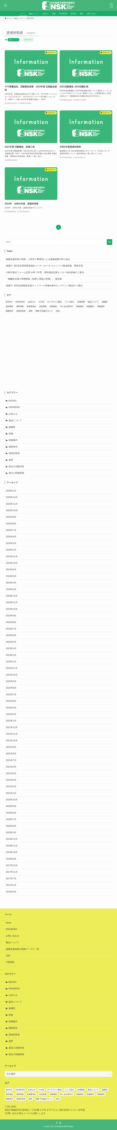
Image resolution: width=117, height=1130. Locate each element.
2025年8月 (11, 523)
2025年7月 (11, 530)
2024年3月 (11, 583)
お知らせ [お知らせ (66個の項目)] (31, 302)
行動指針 (10, 962)
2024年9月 (11, 569)
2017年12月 (12, 865)
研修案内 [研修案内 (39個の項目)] (90, 306)
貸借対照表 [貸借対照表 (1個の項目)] (20, 311)
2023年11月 (12, 602)
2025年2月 (11, 550)
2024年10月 (12, 563)
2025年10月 (12, 510)
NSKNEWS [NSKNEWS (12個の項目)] (20, 302)
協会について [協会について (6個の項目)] (93, 302)
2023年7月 (11, 629)
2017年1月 (11, 885)
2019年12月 (12, 839)
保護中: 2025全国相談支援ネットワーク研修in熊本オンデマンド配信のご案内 (44, 285)
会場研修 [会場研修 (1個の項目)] (81, 302)
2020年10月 (12, 799)
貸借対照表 (14, 453)
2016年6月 (11, 892)
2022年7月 (11, 694)
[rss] (60, 1123)
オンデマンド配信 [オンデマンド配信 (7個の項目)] (54, 302)
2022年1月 (11, 721)
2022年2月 (11, 714)
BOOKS (12, 401)
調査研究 (13, 447)
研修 (11, 433)
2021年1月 (11, 793)
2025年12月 (12, 497)
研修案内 (13, 440)
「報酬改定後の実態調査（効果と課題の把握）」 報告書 (34, 279)
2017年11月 (12, 872)
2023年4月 (11, 648)
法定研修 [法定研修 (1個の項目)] (42, 306)
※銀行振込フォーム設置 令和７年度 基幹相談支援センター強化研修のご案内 (45, 272)
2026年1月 (11, 491)
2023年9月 (11, 615)
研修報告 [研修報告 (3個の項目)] (79, 306)
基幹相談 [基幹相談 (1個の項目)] (9, 306)
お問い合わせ (12, 936)
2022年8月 (11, 688)
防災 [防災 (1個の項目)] (58, 311)
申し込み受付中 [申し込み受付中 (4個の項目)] (66, 306)
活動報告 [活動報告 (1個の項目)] (53, 306)
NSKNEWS (14, 407)
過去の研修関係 (16, 473)
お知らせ (13, 414)
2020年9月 (11, 806)
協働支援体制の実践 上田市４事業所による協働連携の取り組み (38, 259)
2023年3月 (11, 655)
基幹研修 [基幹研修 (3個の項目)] (20, 306)
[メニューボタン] (5, 5)
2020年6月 (11, 826)
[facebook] (57, 1123)
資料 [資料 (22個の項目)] (30, 311)
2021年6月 (11, 767)
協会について (13, 40)
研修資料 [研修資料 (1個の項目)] (101, 306)
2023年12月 (12, 596)
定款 (8, 955)
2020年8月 (11, 813)
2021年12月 (12, 727)
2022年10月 (12, 675)
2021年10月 (12, 740)
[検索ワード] (58, 242)
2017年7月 (11, 878)
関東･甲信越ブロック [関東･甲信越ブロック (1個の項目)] (44, 311)
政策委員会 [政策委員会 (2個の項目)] (31, 306)
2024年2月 (11, 589)
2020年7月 (11, 819)
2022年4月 (11, 707)
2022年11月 (12, 668)
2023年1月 (11, 661)
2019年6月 (11, 859)
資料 (11, 460)
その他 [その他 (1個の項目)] (41, 302)
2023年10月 (12, 609)
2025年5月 (11, 543)
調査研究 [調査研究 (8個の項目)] (9, 311)
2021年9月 (11, 747)
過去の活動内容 (16, 466)
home (8, 923)
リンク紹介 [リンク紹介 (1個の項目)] (69, 302)
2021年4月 (11, 780)
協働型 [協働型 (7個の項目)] (104, 302)
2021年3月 (11, 786)
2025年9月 (11, 517)
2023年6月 (11, 635)
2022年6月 (11, 701)
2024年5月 (11, 576)
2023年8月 (11, 622)
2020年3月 (11, 832)
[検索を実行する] (109, 242)
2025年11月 (12, 504)
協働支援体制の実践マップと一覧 (22, 949)
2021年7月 (11, 760)
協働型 (12, 427)
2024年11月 (12, 556)
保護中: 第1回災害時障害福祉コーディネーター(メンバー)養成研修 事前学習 (44, 266)
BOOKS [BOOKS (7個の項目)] (9, 302)
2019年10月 (12, 852)
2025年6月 (11, 536)
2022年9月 (11, 681)
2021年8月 (11, 753)
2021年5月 (11, 773)
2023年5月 (11, 642)
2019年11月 (12, 846)
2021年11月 (12, 734)
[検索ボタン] (111, 5)
